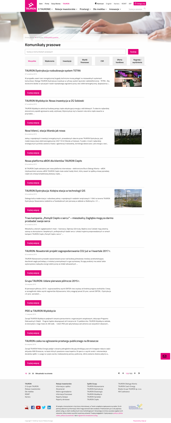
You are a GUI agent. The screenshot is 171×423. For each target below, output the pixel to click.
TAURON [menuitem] (28, 383)
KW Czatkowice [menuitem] (124, 391)
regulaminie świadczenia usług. (88, 415)
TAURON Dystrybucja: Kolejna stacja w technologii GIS (55, 191)
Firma (47, 3)
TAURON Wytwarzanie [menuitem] (95, 386)
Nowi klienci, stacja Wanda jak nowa (45, 131)
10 (26, 373)
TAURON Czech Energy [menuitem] (126, 386)
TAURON (66, 3)
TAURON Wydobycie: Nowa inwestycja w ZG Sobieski (54, 101)
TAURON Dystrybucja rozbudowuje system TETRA (53, 71)
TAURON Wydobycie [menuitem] (94, 394)
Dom (41, 3)
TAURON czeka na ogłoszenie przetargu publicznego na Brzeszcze (61, 341)
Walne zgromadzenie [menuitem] (63, 391)
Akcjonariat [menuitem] (60, 389)
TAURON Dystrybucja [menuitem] (95, 389)
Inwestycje (67, 61)
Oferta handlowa (120, 61)
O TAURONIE (45, 9)
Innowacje (115, 9)
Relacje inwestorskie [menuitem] (32, 389)
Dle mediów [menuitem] (29, 391)
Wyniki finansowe (85, 61)
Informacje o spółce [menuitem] (63, 386)
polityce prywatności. (67, 415)
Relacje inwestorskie (66, 9)
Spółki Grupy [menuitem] (92, 383)
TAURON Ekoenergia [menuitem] (94, 391)
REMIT (124, 3)
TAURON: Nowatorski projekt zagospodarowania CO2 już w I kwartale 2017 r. (68, 251)
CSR (102, 61)
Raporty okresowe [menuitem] (62, 399)
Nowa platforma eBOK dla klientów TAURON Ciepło (53, 161)
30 (33, 373)
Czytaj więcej (33, 92)
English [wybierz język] (109, 3)
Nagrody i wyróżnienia (137, 61)
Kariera (116, 3)
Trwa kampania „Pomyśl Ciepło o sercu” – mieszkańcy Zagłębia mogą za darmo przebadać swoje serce (69, 219)
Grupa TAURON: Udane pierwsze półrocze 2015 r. (52, 281)
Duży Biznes (56, 3)
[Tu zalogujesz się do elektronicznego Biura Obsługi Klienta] (140, 3)
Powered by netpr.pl (139, 421)
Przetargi (85, 9)
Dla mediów (100, 9)
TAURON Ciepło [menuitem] (93, 399)
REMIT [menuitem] (27, 394)
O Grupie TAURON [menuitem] (31, 386)
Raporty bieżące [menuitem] (62, 396)
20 (29, 373)
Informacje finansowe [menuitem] (64, 394)
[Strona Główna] (31, 6)
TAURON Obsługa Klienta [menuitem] (127, 383)
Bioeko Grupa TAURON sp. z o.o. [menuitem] (130, 389)
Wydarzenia (49, 61)
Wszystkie (32, 61)
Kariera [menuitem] (27, 396)
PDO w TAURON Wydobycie (40, 311)
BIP (130, 3)
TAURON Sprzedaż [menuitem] (94, 396)
